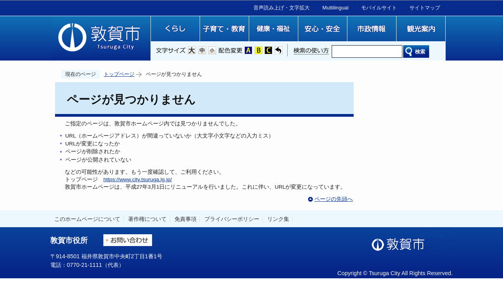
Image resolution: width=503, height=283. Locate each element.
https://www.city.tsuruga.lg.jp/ (137, 179)
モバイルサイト (379, 8)
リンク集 (278, 219)
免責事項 (185, 219)
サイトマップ (424, 8)
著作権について (147, 219)
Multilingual (335, 8)
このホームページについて (87, 219)
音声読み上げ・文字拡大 (281, 8)
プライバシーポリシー (231, 219)
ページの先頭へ (333, 199)
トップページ (119, 74)
